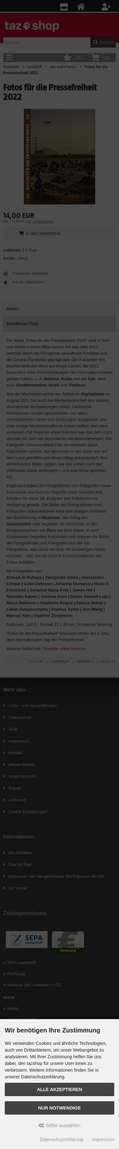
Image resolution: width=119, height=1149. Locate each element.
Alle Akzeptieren (59, 1089)
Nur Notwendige (59, 1107)
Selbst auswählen (60, 1125)
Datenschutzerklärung (61, 1139)
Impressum (103, 1139)
